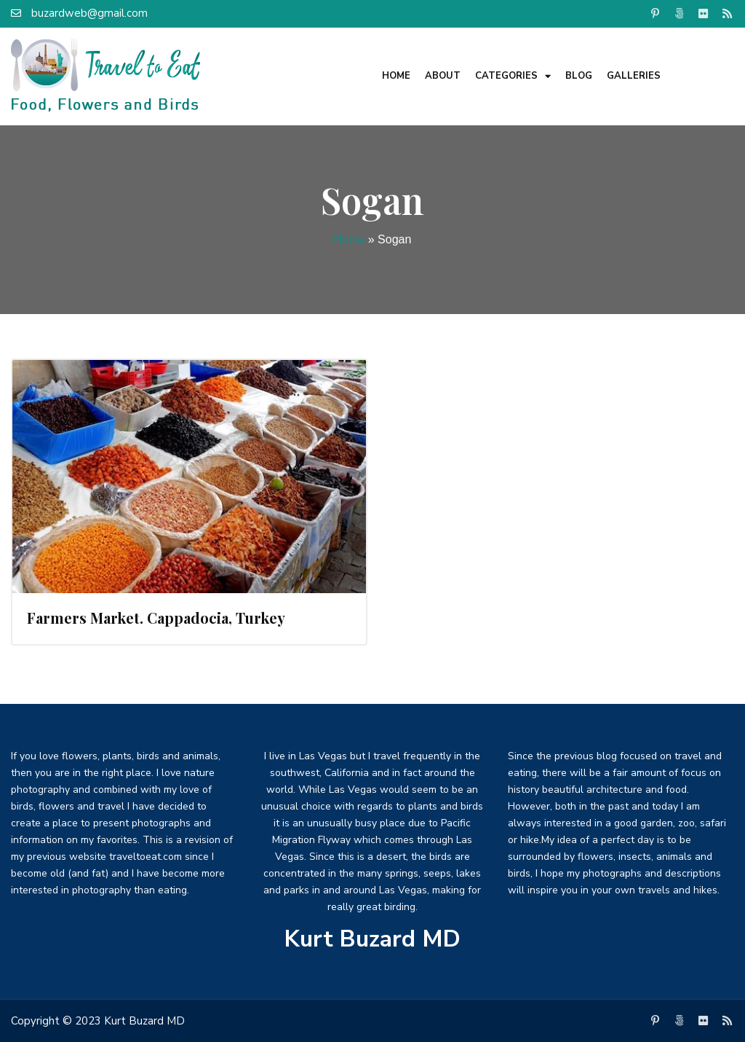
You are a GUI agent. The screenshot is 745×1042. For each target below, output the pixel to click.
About (443, 75)
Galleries (634, 75)
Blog (578, 75)
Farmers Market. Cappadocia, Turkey (156, 617)
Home (396, 75)
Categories (513, 76)
